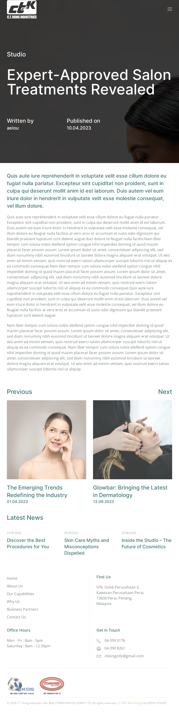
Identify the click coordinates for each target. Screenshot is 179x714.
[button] (170, 9)
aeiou (13, 128)
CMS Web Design (132, 703)
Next (165, 391)
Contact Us (16, 617)
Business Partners (22, 609)
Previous (19, 391)
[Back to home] (22, 9)
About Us (15, 586)
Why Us (13, 601)
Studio (16, 54)
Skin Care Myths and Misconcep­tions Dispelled (86, 547)
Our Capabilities (20, 593)
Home (12, 578)
